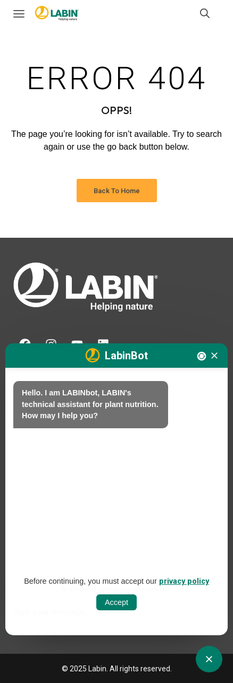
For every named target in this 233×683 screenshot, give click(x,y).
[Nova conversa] (201, 356)
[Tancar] (214, 355)
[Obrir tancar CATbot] (209, 659)
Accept (116, 602)
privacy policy (184, 581)
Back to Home (117, 191)
